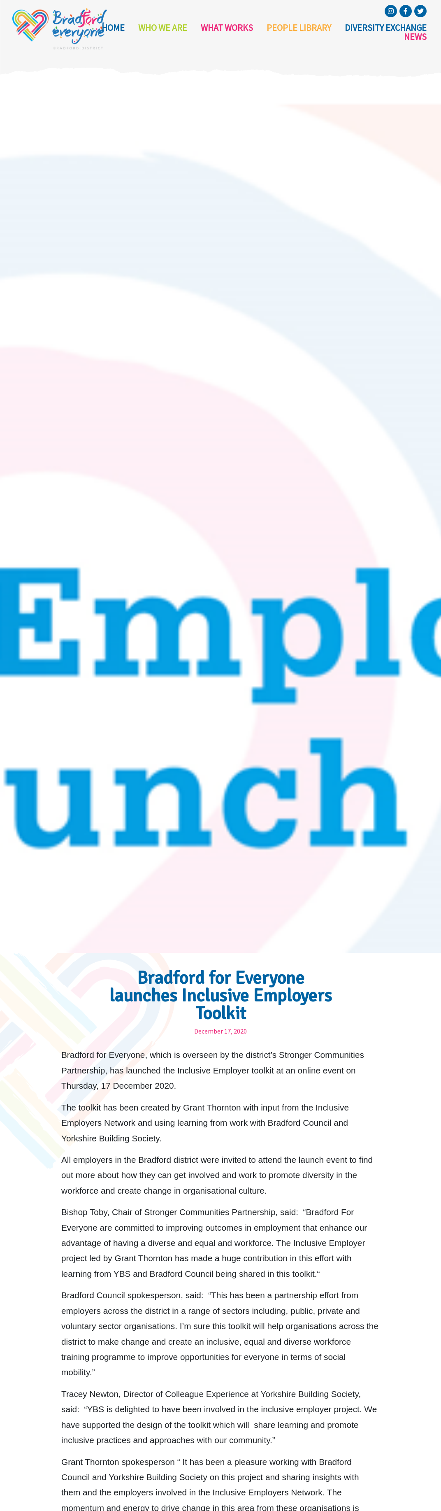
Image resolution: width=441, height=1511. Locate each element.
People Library (279, 32)
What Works (215, 32)
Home (111, 32)
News (417, 32)
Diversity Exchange (357, 32)
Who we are (156, 32)
